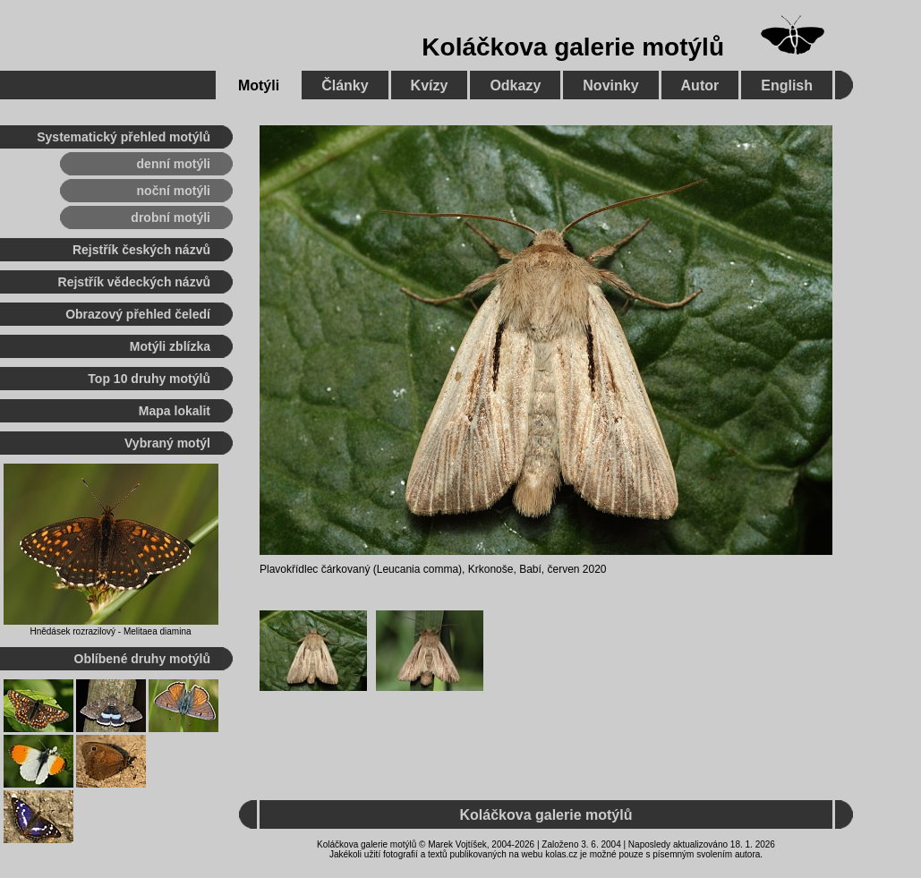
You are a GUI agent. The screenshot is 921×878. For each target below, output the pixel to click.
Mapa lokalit (174, 411)
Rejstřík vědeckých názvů (134, 282)
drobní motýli (170, 217)
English (787, 85)
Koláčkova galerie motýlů (573, 47)
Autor (700, 85)
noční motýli (173, 190)
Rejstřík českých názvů (141, 250)
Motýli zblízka (170, 346)
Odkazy (515, 85)
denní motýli (173, 164)
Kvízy (429, 85)
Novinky (610, 85)
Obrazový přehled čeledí (137, 314)
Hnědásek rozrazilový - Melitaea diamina (110, 631)
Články (344, 85)
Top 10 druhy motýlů (149, 378)
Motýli (258, 85)
